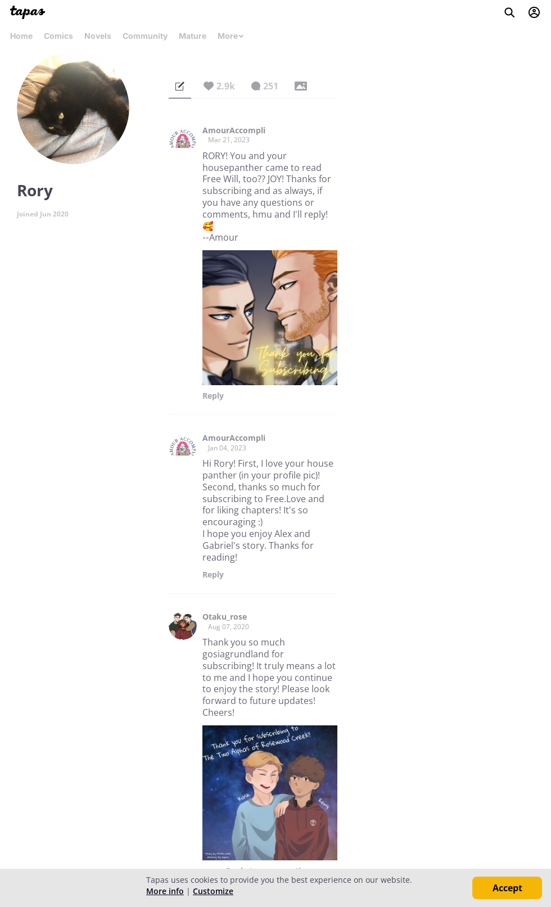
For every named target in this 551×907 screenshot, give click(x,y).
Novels (97, 35)
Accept (507, 888)
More (231, 35)
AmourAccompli (233, 130)
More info (165, 891)
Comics (58, 35)
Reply (213, 396)
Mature (192, 35)
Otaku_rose (224, 617)
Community (145, 35)
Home (21, 35)
